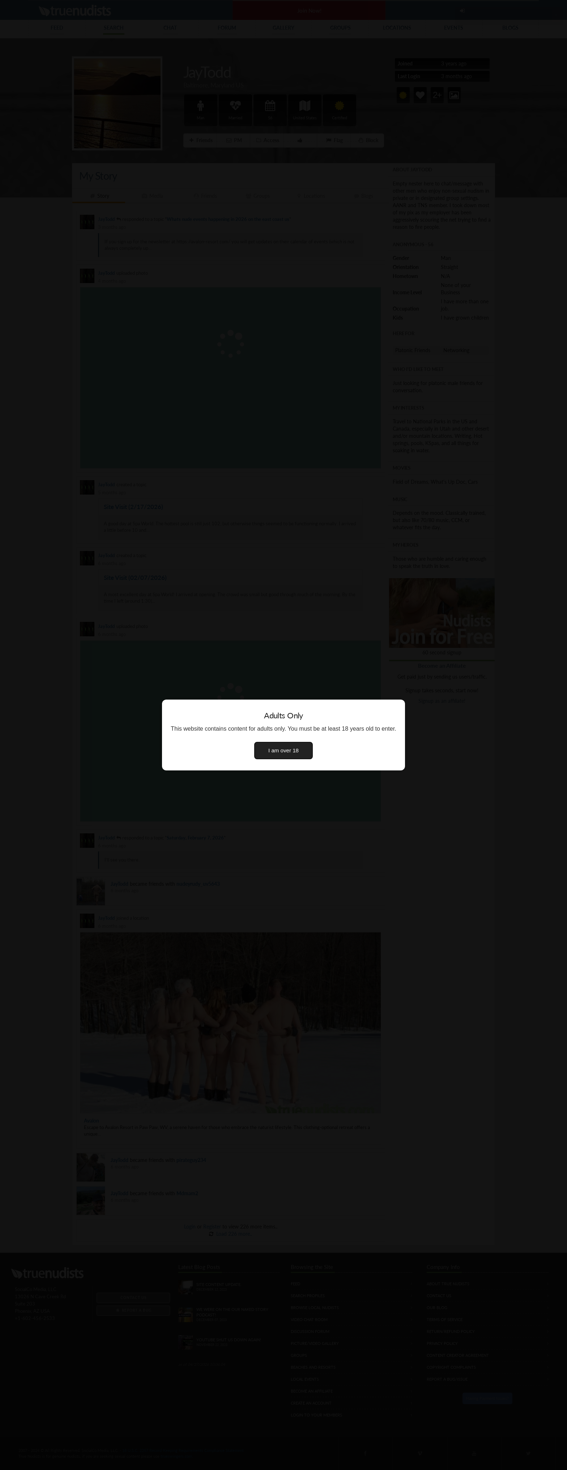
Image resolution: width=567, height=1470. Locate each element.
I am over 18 (283, 750)
